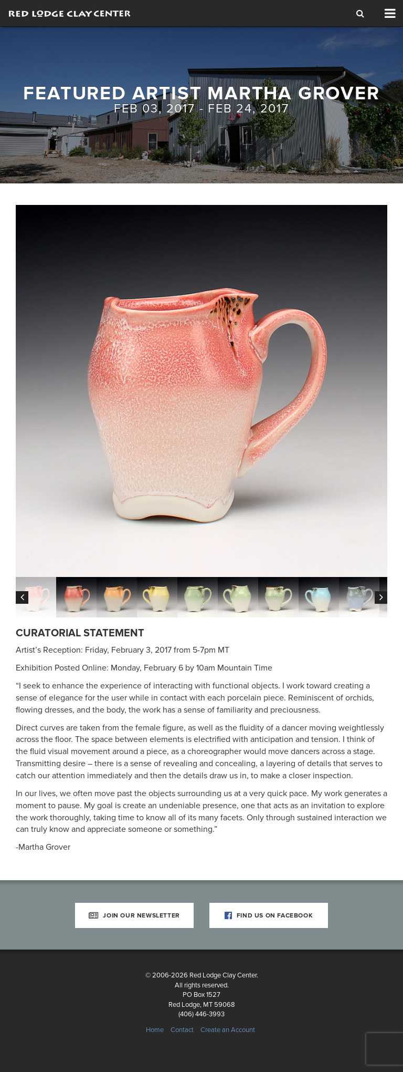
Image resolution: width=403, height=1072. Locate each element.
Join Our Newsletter (134, 915)
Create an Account (227, 1030)
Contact (182, 1030)
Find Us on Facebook (269, 915)
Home (155, 1030)
